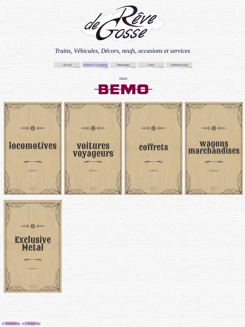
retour (123, 78)
